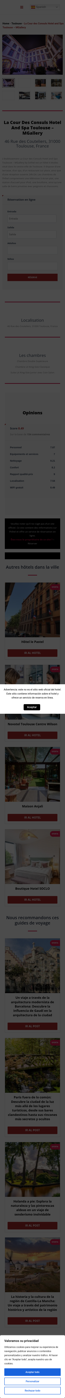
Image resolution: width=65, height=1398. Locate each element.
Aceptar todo (32, 1372)
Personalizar (32, 1381)
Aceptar (32, 707)
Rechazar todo (32, 1390)
